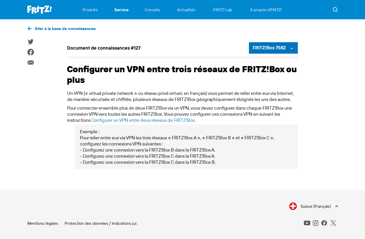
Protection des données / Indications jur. (101, 223)
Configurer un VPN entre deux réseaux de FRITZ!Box (143, 120)
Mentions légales (42, 223)
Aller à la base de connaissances (65, 28)
